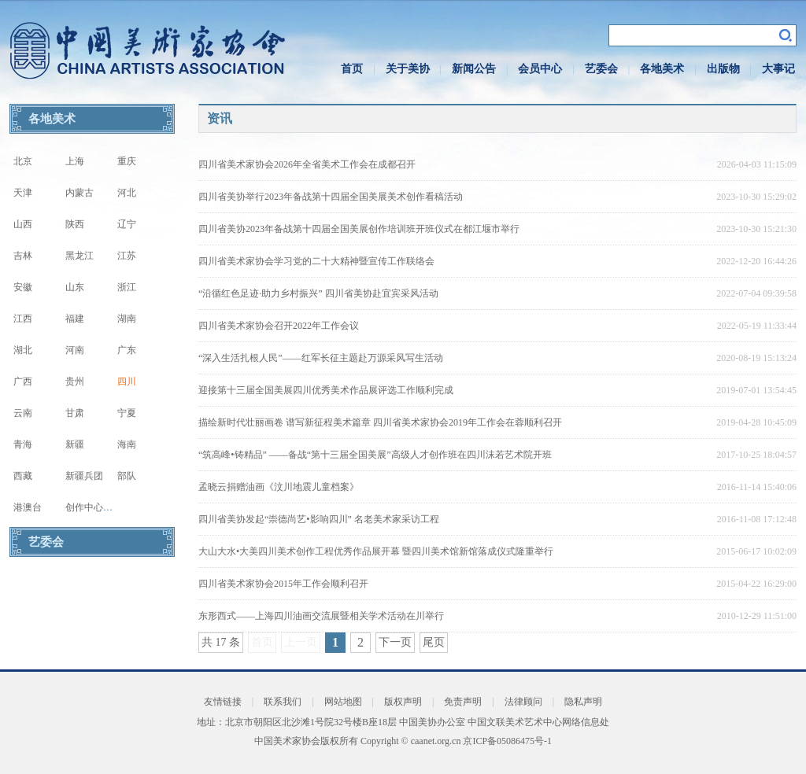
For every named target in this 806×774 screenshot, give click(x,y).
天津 (22, 192)
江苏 (126, 255)
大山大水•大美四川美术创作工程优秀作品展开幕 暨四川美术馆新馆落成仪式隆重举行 (375, 551)
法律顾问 (523, 701)
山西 (22, 224)
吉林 (22, 255)
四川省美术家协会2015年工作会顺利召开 (283, 583)
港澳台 (27, 507)
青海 (22, 444)
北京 (22, 161)
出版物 (723, 69)
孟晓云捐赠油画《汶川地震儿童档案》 (278, 486)
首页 (352, 69)
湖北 (22, 350)
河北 (126, 192)
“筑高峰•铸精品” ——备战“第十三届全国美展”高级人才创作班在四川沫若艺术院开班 (375, 454)
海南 (126, 444)
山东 (74, 287)
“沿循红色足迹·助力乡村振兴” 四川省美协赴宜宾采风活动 (318, 293)
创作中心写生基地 (103, 507)
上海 (74, 161)
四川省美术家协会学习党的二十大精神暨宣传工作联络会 (316, 261)
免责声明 (463, 701)
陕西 (74, 224)
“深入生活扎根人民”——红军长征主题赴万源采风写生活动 (320, 357)
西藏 (22, 475)
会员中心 (540, 69)
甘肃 (74, 412)
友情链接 (223, 701)
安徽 (22, 287)
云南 (22, 412)
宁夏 (126, 412)
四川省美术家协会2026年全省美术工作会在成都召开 (307, 164)
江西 (22, 318)
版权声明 (403, 701)
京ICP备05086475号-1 (507, 740)
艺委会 (601, 69)
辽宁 (126, 224)
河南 (74, 350)
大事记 (778, 69)
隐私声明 (583, 701)
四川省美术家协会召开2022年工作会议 (278, 325)
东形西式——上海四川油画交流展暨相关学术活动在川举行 (321, 615)
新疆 (74, 444)
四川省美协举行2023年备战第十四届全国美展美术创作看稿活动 (330, 196)
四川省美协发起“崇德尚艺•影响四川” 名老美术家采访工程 (318, 519)
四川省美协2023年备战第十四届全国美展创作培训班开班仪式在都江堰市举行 (358, 228)
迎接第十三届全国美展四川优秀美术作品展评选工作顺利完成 (325, 390)
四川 (126, 381)
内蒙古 (79, 192)
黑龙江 (79, 255)
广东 (126, 350)
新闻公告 (474, 69)
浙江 (126, 287)
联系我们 (282, 701)
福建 (74, 318)
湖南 (126, 318)
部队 (126, 475)
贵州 (74, 381)
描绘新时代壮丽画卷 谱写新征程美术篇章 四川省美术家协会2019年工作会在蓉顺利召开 (380, 422)
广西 (22, 381)
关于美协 (408, 69)
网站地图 (343, 701)
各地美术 (662, 69)
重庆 (126, 161)
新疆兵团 (84, 475)
